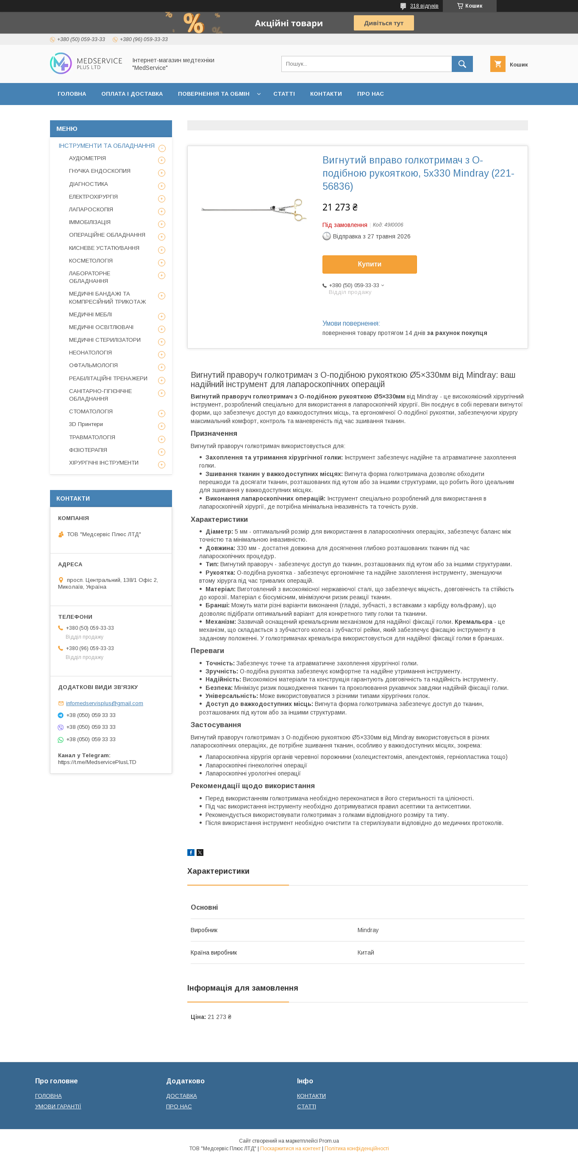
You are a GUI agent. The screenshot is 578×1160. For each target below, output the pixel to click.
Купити (370, 264)
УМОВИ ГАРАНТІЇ (58, 1106)
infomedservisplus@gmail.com (104, 703)
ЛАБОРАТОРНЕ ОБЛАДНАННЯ (89, 277)
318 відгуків (424, 6)
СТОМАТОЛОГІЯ (91, 411)
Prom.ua (329, 1141)
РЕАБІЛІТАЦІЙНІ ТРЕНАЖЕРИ (108, 378)
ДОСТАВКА (181, 1096)
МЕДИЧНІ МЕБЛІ (90, 314)
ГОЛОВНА (72, 94)
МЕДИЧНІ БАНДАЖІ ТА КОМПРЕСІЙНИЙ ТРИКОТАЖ (107, 298)
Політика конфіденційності (357, 1149)
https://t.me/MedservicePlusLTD (97, 762)
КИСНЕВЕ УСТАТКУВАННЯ (104, 248)
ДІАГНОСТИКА (88, 184)
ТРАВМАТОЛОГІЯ (92, 437)
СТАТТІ (284, 94)
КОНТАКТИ (326, 94)
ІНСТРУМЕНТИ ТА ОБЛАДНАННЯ (106, 145)
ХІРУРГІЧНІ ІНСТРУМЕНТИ (104, 463)
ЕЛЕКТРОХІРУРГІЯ (93, 197)
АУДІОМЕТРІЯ (87, 158)
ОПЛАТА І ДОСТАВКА (132, 94)
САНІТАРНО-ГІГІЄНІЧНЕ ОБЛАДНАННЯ (100, 395)
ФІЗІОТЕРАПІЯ (88, 450)
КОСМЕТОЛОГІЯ (91, 260)
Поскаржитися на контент (290, 1149)
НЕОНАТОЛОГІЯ (90, 352)
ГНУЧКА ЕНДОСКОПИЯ (100, 171)
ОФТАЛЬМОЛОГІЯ (93, 365)
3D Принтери (86, 424)
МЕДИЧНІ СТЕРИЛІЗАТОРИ (105, 340)
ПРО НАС (370, 94)
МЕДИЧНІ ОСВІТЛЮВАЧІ (101, 327)
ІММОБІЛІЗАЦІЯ (90, 222)
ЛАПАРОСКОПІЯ (91, 209)
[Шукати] (462, 64)
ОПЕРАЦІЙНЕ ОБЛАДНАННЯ (107, 235)
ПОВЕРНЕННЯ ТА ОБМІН (214, 94)
